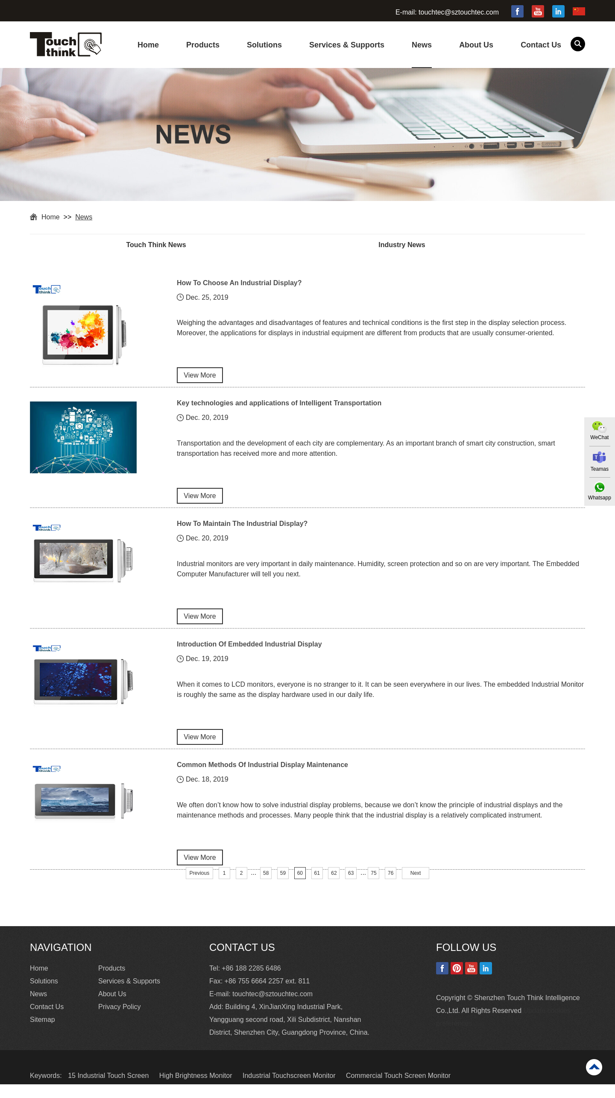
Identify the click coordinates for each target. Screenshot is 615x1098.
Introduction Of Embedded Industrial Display (249, 653)
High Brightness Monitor (196, 1089)
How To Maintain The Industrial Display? (242, 530)
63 (351, 887)
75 (373, 887)
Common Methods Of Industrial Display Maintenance (262, 776)
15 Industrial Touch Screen (109, 1089)
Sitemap (42, 1033)
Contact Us (541, 45)
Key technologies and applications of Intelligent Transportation (279, 406)
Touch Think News (169, 245)
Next (415, 887)
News (422, 45)
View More (200, 379)
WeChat (599, 437)
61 (316, 887)
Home (148, 45)
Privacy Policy (119, 1020)
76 (390, 887)
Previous (200, 887)
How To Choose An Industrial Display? (239, 283)
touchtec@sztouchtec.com (459, 12)
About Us (476, 45)
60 (300, 887)
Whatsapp (599, 498)
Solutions (264, 45)
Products (203, 45)
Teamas (599, 469)
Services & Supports (346, 45)
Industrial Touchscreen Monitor (290, 1089)
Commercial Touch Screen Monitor (398, 1089)
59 (283, 887)
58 (266, 887)
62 (334, 887)
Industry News (439, 245)
